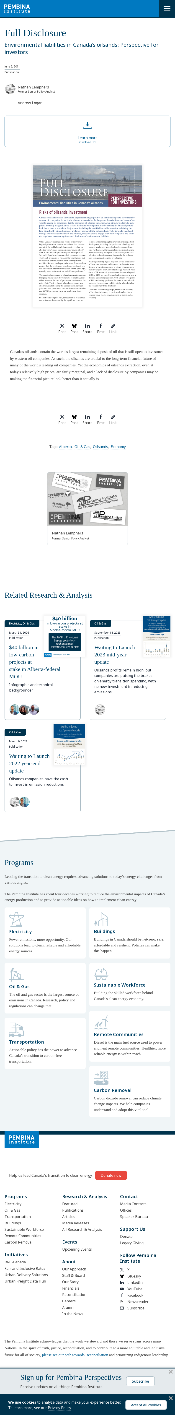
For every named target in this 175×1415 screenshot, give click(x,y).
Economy (118, 446)
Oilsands (100, 446)
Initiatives (16, 1254)
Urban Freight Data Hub (25, 1281)
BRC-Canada (15, 1262)
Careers (69, 1301)
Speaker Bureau (134, 1216)
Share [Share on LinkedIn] (87, 329)
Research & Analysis (84, 1196)
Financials (71, 1288)
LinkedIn (131, 1282)
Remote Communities (23, 1235)
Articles (68, 1216)
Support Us (132, 1229)
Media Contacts (133, 1203)
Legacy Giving (132, 1242)
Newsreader (134, 1301)
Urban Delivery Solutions (26, 1274)
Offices (126, 1210)
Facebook (131, 1295)
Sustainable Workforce (24, 1229)
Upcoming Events (77, 1249)
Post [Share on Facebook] (101, 329)
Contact (129, 1196)
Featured (69, 1203)
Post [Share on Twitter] (62, 329)
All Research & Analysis (82, 1229)
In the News (72, 1313)
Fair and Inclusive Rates (25, 1268)
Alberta (65, 446)
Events (69, 1242)
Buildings (13, 1223)
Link (113, 329)
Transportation (18, 1216)
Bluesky (130, 1276)
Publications (73, 1210)
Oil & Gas (82, 446)
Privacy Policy (59, 1407)
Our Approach (74, 1269)
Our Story (70, 1281)
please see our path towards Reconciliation (75, 1355)
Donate (126, 1236)
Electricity (13, 1203)
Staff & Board (73, 1275)
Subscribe (132, 1308)
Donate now (111, 1175)
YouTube (131, 1289)
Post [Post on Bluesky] (74, 329)
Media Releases (75, 1223)
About (69, 1262)
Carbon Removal (19, 1242)
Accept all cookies (146, 1404)
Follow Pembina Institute (138, 1258)
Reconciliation (74, 1294)
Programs (16, 1196)
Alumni (68, 1307)
